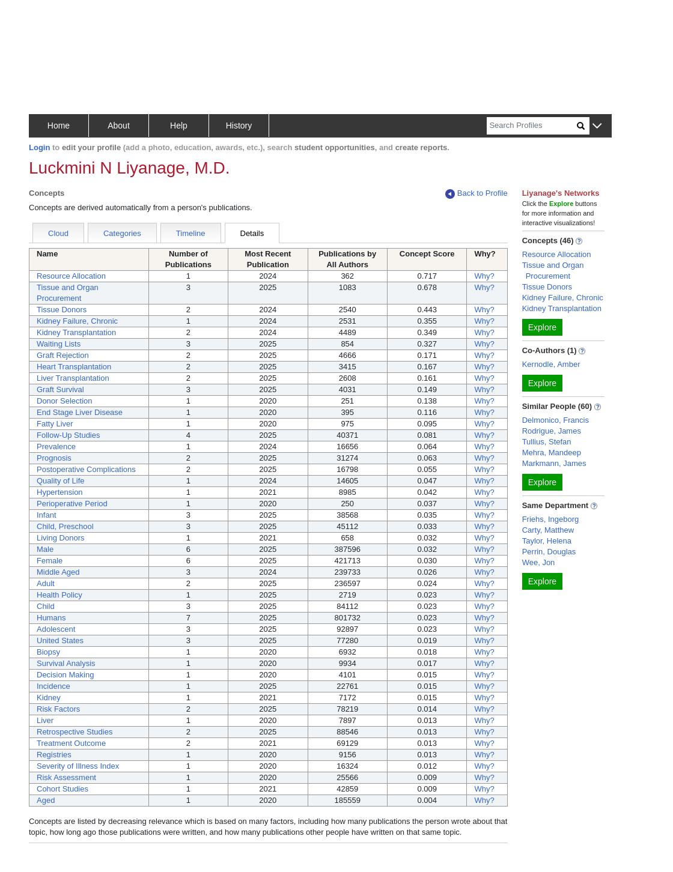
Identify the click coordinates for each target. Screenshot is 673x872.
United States (60, 640)
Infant (46, 514)
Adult (46, 583)
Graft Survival (60, 389)
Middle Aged (58, 572)
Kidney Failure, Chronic (77, 320)
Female (49, 560)
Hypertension (60, 492)
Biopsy (48, 651)
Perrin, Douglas (549, 551)
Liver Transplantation (73, 378)
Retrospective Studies (74, 731)
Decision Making (65, 674)
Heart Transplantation (74, 366)
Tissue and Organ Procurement (553, 270)
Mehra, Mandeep (551, 452)
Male (45, 549)
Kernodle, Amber (551, 364)
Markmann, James (554, 463)
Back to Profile (476, 194)
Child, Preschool (65, 526)
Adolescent (56, 629)
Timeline (191, 233)
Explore (542, 327)
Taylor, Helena (546, 540)
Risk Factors (58, 708)
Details (252, 233)
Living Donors (61, 537)
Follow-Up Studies (68, 435)
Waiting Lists (59, 343)
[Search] (532, 126)
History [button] (239, 125)
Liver (45, 720)
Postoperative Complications (86, 469)
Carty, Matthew (548, 529)
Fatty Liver (55, 423)
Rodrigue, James (551, 430)
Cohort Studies (62, 788)
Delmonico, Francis (555, 420)
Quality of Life (61, 480)
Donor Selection (65, 400)
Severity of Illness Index (78, 766)
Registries (54, 754)
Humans (51, 617)
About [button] (119, 125)
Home (58, 125)
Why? (484, 275)
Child (46, 606)
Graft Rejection (63, 355)
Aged (46, 800)
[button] (596, 126)
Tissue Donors (62, 309)
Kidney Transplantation (76, 332)
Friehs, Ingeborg (550, 519)
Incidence (53, 686)
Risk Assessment (66, 777)
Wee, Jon (538, 562)
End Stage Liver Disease (80, 412)
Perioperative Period (72, 503)
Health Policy (59, 594)
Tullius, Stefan (546, 441)
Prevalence (56, 446)
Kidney (49, 697)
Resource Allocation (71, 275)
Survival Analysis (66, 663)
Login (39, 147)
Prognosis (54, 457)
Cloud (58, 233)
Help (178, 125)
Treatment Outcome (71, 743)
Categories (122, 233)
